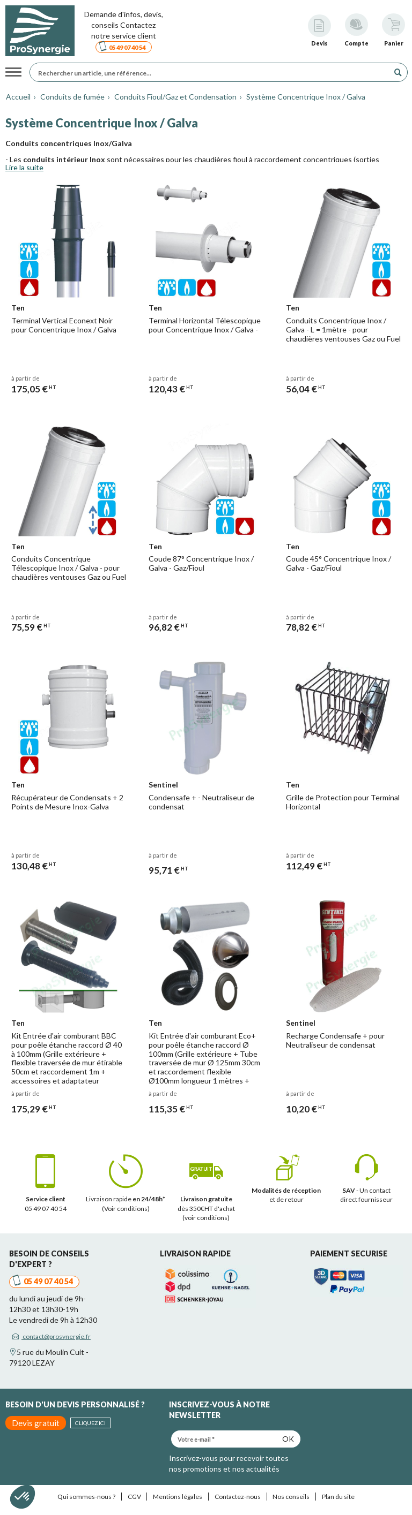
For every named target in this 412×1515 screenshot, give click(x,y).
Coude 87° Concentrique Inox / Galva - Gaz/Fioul (201, 563)
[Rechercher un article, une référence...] (212, 72)
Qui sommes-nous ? (86, 1497)
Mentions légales (177, 1497)
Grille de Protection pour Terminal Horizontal (343, 802)
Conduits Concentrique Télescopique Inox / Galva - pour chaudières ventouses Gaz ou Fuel (68, 567)
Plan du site (338, 1497)
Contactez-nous (238, 1497)
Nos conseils (291, 1497)
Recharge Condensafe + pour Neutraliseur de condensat (335, 1040)
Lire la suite (24, 167)
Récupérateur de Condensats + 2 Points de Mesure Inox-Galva (67, 802)
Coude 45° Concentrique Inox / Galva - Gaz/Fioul (338, 563)
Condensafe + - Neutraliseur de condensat (201, 802)
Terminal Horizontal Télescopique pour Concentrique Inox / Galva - (205, 325)
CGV (134, 1497)
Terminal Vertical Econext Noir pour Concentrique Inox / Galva (63, 325)
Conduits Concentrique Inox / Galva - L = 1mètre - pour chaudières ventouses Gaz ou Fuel (343, 329)
